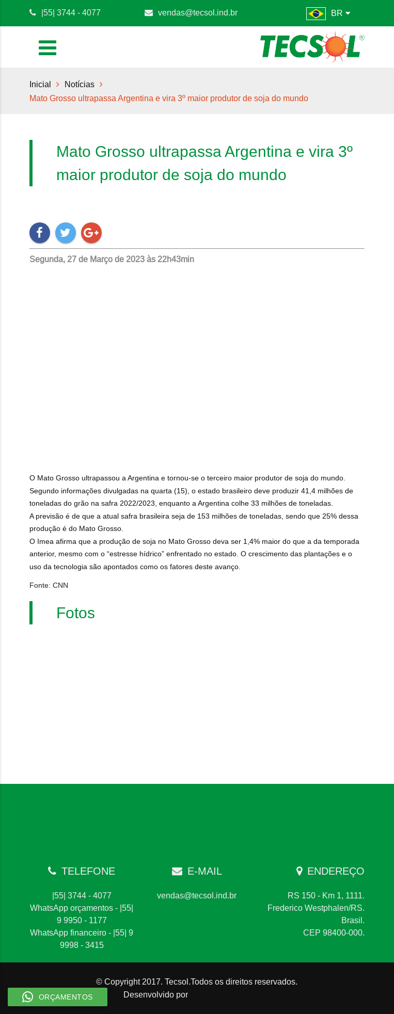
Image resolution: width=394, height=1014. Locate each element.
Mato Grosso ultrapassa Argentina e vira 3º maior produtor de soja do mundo (168, 98)
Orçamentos (57, 997)
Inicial (40, 84)
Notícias (79, 84)
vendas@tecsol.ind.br (198, 12)
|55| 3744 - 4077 (71, 12)
